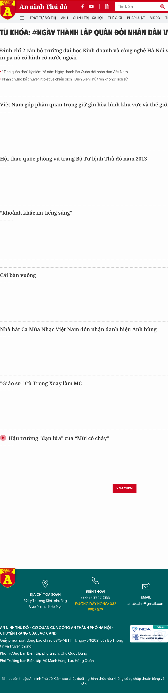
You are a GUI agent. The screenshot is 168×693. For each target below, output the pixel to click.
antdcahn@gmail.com (145, 604)
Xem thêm (124, 488)
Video (155, 18)
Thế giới (115, 18)
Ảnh (64, 18)
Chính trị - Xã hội (88, 18)
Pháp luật (136, 18)
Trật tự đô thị (42, 18)
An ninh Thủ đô (43, 7)
